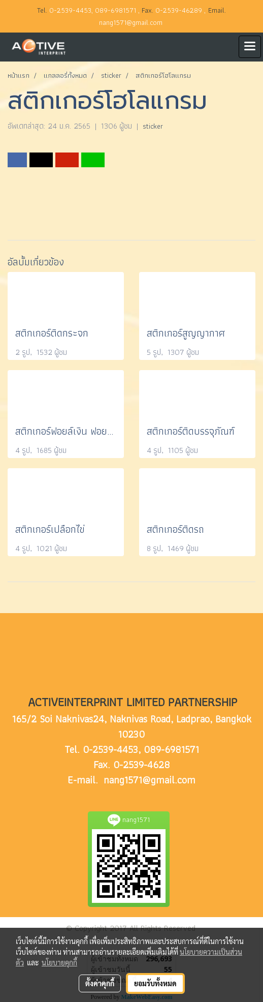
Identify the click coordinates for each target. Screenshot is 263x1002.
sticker (153, 126)
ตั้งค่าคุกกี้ (99, 983)
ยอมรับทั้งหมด (155, 983)
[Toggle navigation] (250, 47)
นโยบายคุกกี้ (59, 962)
